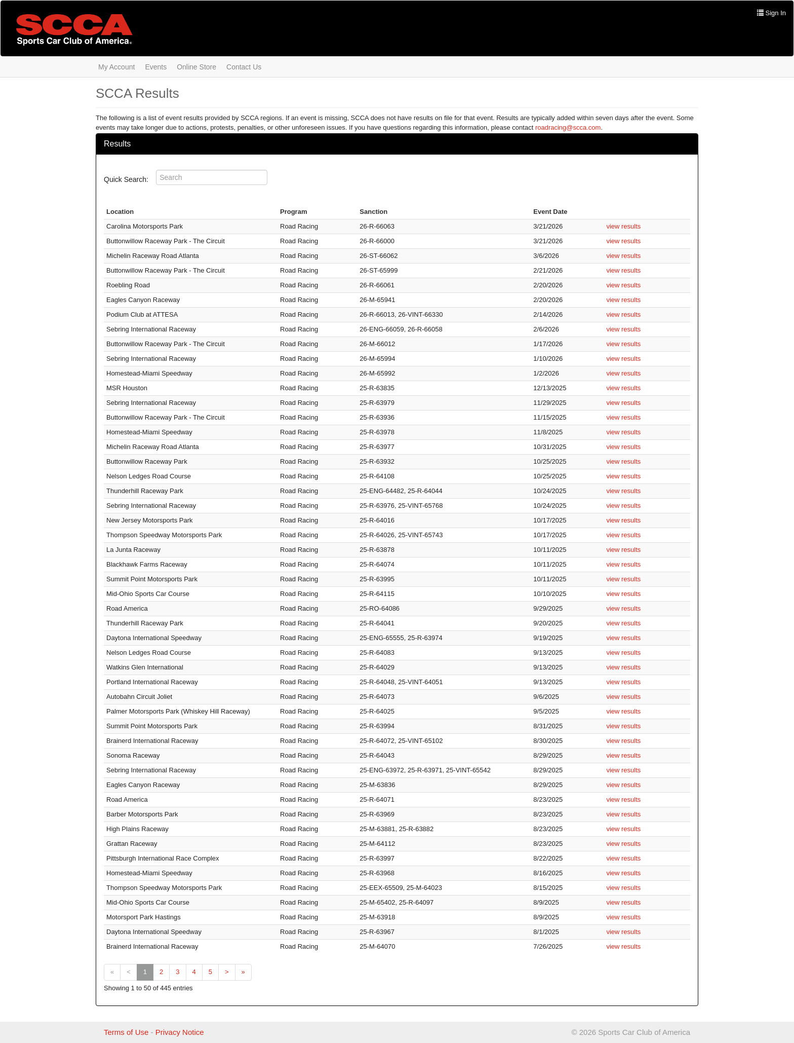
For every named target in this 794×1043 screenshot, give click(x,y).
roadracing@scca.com (568, 127)
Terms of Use (126, 1032)
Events (156, 67)
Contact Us (243, 67)
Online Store (196, 67)
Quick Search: (129, 179)
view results (623, 226)
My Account (116, 67)
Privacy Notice (179, 1032)
